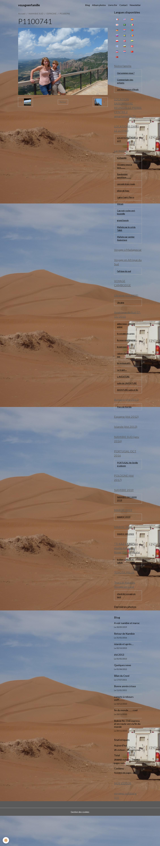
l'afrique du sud (124, 283)
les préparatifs (124, 379)
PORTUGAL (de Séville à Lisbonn (125, 488)
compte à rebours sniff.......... (123, 727)
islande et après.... (124, 673)
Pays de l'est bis (124, 428)
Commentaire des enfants (125, 82)
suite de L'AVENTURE (127, 400)
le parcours (122, 362)
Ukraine (121, 316)
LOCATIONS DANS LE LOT (127, 145)
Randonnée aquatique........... (124, 184)
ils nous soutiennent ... (127, 355)
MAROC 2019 (124, 542)
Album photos (99, 5)
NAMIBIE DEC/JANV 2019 (128, 523)
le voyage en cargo (126, 348)
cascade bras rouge (126, 192)
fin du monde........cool (125, 739)
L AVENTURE (124, 393)
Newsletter (135, 5)
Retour (63, 102)
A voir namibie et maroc (127, 652)
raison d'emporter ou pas (127, 371)
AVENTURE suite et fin (127, 409)
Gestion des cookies (80, 842)
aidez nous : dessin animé (126, 339)
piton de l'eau (123, 199)
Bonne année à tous (125, 715)
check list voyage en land (126, 624)
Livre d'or (112, 5)
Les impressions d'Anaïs (124, 92)
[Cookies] (6, 840)
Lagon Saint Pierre (126, 206)
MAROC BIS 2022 (126, 560)
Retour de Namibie (124, 662)
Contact (123, 5)
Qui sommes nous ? (126, 73)
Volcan (120, 213)
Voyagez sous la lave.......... (125, 173)
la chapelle (122, 164)
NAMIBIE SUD (35, 13)
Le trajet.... (122, 386)
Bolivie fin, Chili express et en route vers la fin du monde (127, 752)
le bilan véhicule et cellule (126, 588)
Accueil (21, 13)
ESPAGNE (51, 13)
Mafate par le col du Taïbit (126, 239)
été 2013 (119, 683)
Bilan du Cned (121, 704)
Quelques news (122, 694)
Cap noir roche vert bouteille (126, 222)
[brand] (29, 5)
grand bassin (123, 230)
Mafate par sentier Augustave (126, 249)
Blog (87, 5)
